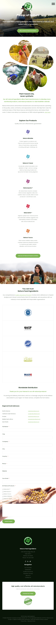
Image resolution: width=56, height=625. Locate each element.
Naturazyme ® (7, 491)
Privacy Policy (24, 621)
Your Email (6, 478)
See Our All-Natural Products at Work (28, 255)
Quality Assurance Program (23, 295)
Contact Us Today (28, 593)
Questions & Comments (9, 502)
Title (3, 434)
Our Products (28, 567)
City (3, 449)
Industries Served (28, 573)
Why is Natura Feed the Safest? (28, 30)
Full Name (5, 426)
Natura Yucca (7, 494)
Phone (4, 463)
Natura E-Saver (8, 498)
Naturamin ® (7, 489)
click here (47, 112)
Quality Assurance (28, 571)
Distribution (28, 569)
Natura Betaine (8, 496)
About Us (28, 575)
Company (5, 441)
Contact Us (28, 577)
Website (4, 471)
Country (5, 456)
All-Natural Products (8, 486)
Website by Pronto (31, 621)
